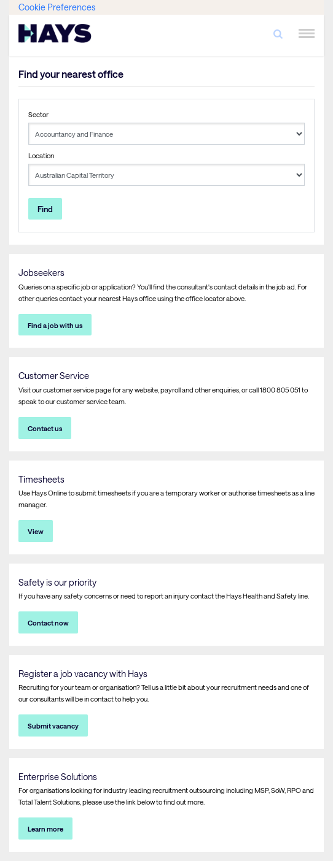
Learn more (45, 829)
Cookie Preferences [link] (56, 7)
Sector (38, 114)
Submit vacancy (53, 726)
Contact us (45, 428)
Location (41, 155)
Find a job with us (55, 325)
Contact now (48, 623)
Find (45, 208)
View (36, 531)
